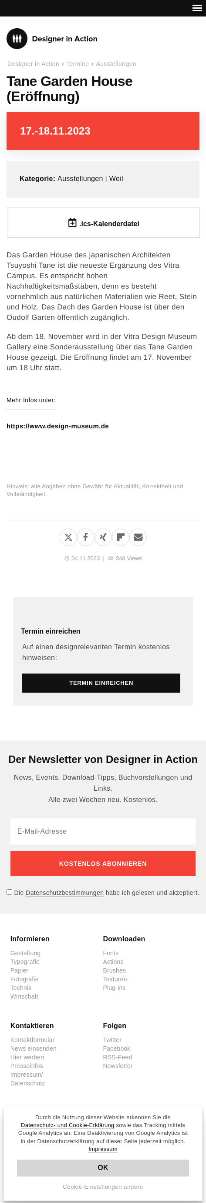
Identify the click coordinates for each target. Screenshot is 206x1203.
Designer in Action (52, 38)
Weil (116, 178)
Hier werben (27, 1057)
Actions (113, 961)
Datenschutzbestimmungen (65, 892)
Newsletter (117, 1065)
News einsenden (33, 1048)
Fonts (110, 953)
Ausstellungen (116, 63)
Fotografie (24, 979)
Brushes (114, 970)
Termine (77, 63)
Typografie (25, 961)
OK (103, 1167)
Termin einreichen (51, 631)
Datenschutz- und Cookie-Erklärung (68, 1125)
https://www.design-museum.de (58, 426)
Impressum (103, 1149)
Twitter (112, 1039)
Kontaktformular (32, 1039)
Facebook (116, 1048)
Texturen (115, 979)
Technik (21, 987)
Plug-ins (114, 987)
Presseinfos (26, 1065)
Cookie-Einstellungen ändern (103, 1186)
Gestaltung (25, 953)
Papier (19, 970)
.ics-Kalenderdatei (109, 223)
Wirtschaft (24, 996)
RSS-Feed (117, 1057)
